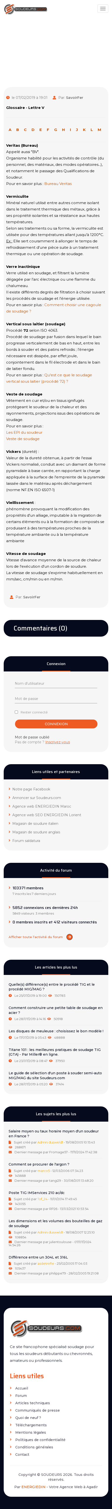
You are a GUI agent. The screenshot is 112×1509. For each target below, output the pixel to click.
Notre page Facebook (29, 789)
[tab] (56, 990)
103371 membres (28, 888)
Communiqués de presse (35, 1410)
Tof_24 (42, 1199)
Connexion (56, 724)
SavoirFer (74, 97)
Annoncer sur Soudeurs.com (35, 798)
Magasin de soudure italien (33, 823)
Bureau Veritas (58, 183)
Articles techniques (30, 1403)
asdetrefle (45, 1263)
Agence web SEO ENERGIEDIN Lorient (45, 815)
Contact (19, 1454)
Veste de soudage (23, 438)
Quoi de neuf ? (25, 1418)
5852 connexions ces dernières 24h (45, 907)
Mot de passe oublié (32, 737)
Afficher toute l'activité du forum (41, 937)
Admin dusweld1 (50, 1142)
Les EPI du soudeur (24, 432)
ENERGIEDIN (33, 1487)
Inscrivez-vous (57, 742)
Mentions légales (28, 1432)
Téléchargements (28, 1425)
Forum (18, 1395)
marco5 (43, 1171)
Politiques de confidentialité (37, 1440)
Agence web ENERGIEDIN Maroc (40, 806)
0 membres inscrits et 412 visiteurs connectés (55, 922)
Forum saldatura (24, 841)
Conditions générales (31, 1447)
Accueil (19, 1388)
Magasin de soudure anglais (34, 832)
